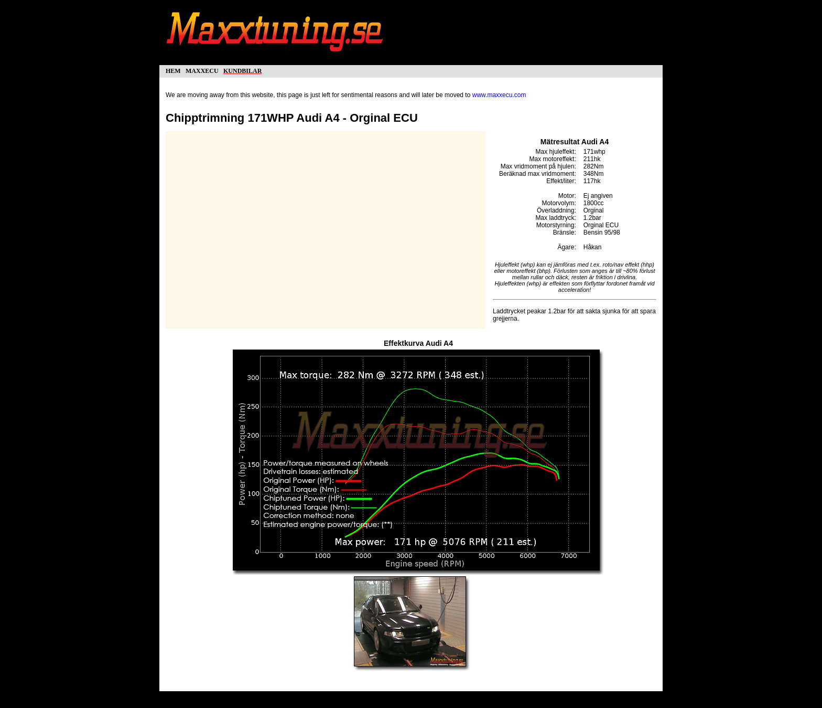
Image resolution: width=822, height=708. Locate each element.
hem (173, 70)
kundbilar (242, 70)
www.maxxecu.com (499, 95)
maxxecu (202, 70)
